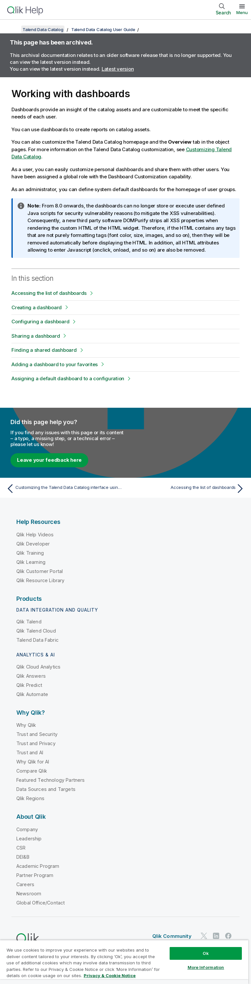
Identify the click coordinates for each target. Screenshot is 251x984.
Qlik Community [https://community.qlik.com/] (172, 936)
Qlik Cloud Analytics (38, 667)
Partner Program (34, 875)
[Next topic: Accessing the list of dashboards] (187, 488)
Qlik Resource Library (40, 580)
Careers (25, 884)
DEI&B (22, 857)
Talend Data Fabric (37, 640)
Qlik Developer (33, 543)
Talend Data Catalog (43, 29)
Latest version (118, 69)
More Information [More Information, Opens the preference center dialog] (206, 967)
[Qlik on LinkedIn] (216, 936)
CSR (20, 847)
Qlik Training (30, 553)
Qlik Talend (29, 621)
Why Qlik (26, 725)
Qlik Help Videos (35, 534)
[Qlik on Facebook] (228, 936)
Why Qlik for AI (32, 761)
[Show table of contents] (13, 29)
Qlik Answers (31, 676)
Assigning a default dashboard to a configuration (67, 378)
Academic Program (37, 866)
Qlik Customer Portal (39, 571)
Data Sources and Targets (45, 789)
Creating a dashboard (36, 307)
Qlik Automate (32, 694)
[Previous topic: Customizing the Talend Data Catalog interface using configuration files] (64, 488)
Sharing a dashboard (35, 336)
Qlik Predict (29, 685)
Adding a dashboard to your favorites (54, 364)
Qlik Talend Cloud (36, 631)
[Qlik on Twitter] (204, 936)
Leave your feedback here (49, 460)
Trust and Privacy (36, 743)
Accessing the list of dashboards (49, 293)
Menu (242, 12)
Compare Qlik (31, 771)
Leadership (29, 838)
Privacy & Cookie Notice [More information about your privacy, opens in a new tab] (110, 975)
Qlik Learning (30, 562)
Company (27, 829)
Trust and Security (37, 734)
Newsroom (28, 893)
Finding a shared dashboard (44, 350)
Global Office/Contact (40, 902)
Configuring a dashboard (40, 321)
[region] (124, 962)
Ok (206, 953)
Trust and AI (29, 752)
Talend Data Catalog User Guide (103, 29)
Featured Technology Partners (50, 780)
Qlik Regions (30, 798)
